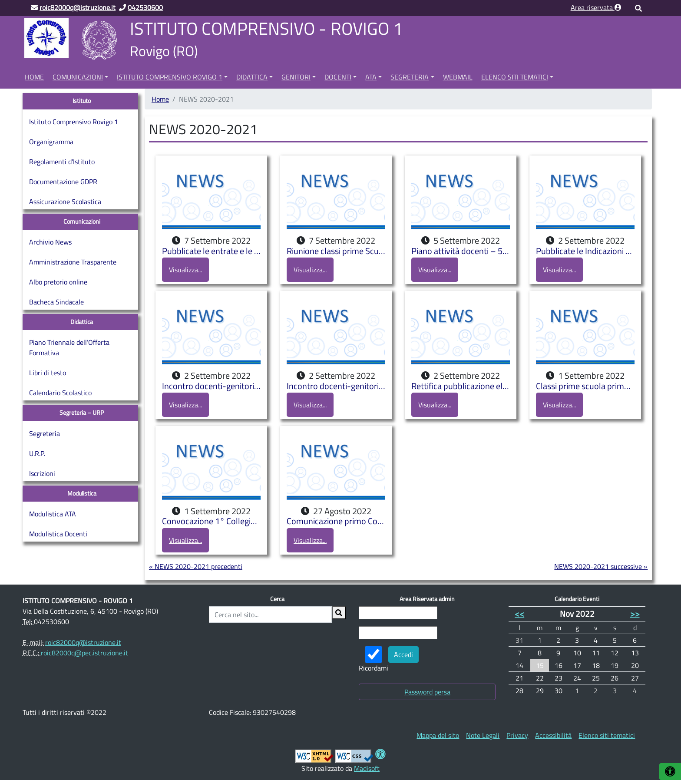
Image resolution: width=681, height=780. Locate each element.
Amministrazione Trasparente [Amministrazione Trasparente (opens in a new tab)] (72, 262)
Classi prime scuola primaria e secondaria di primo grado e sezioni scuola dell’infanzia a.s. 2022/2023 (585, 386)
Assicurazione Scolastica (65, 201)
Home (34, 77)
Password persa (427, 692)
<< (519, 613)
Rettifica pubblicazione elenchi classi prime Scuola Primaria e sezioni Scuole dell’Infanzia (460, 386)
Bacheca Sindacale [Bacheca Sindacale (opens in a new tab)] (56, 302)
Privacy (517, 735)
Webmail (458, 77)
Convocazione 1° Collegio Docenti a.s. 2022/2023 (211, 521)
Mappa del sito (438, 735)
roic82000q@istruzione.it (83, 642)
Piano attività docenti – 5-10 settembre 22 (460, 251)
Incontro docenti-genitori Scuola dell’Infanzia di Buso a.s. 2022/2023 (211, 386)
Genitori (296, 77)
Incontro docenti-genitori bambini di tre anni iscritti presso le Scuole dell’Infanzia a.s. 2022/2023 (336, 386)
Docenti (337, 77)
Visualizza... (185, 269)
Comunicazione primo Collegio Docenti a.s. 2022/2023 (336, 521)
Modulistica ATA (52, 514)
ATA (371, 77)
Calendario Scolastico (60, 392)
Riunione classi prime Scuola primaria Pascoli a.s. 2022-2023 (336, 251)
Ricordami (373, 659)
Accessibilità (553, 735)
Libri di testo (47, 372)
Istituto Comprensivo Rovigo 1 (169, 77)
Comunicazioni (78, 77)
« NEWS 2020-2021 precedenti (195, 566)
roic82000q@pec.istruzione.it (84, 653)
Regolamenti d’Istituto (62, 161)
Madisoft (367, 768)
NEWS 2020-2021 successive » (601, 566)
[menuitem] (34, 75)
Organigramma (51, 141)
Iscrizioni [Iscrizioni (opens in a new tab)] (42, 473)
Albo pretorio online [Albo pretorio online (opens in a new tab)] (58, 282)
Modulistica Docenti (58, 534)
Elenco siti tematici (514, 77)
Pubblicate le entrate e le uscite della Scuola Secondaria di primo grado (211, 251)
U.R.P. (37, 453)
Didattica (252, 77)
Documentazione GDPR (63, 181)
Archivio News (50, 242)
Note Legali (482, 735)
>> (635, 613)
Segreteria (409, 77)
